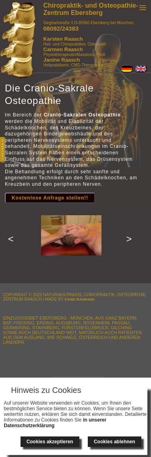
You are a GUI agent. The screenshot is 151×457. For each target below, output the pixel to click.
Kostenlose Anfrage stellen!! (50, 198)
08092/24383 (61, 28)
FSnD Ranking (80, 299)
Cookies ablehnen (114, 442)
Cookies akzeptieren (50, 442)
